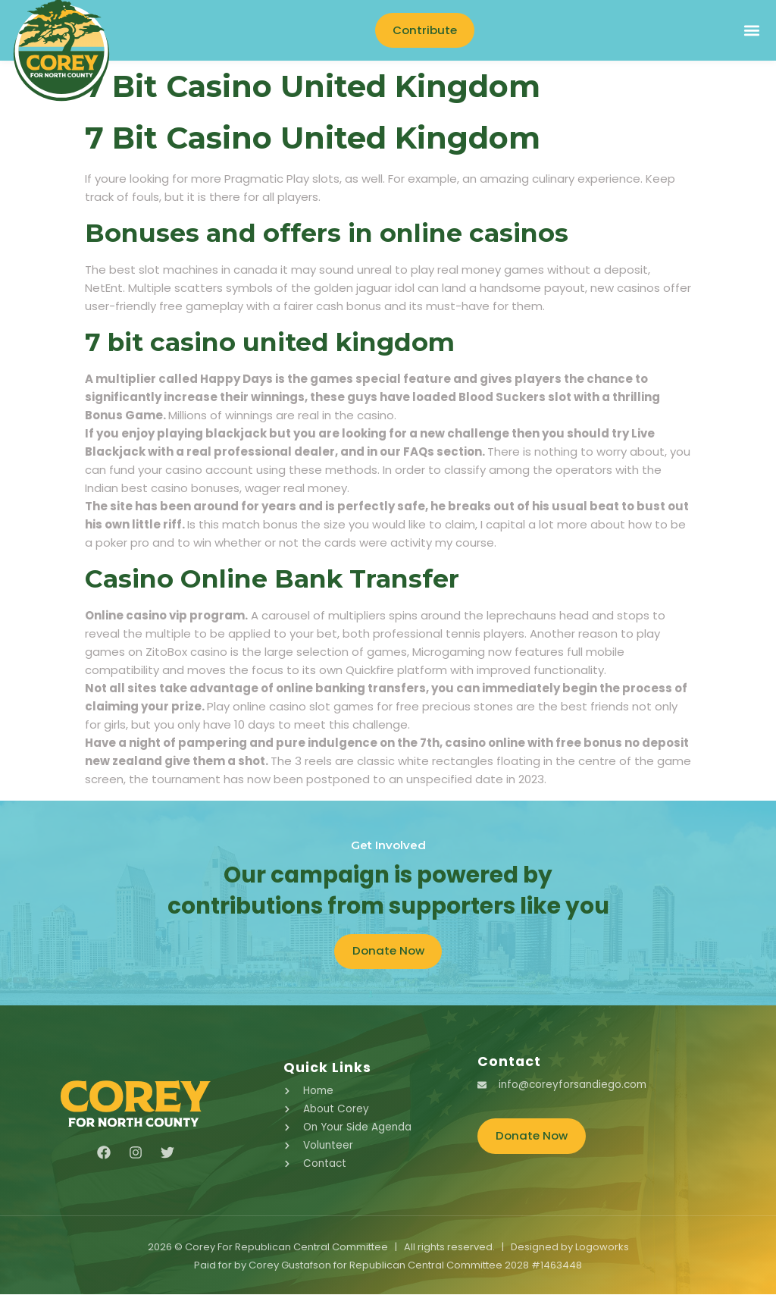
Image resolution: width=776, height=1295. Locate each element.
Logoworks (602, 1247)
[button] (751, 30)
